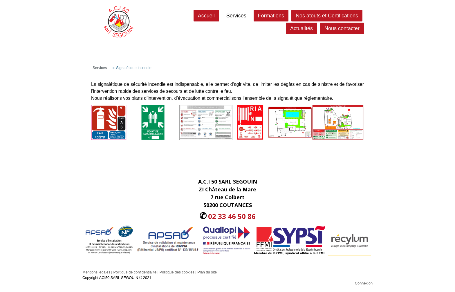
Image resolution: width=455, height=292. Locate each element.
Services (236, 16)
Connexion (364, 283)
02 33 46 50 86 (232, 216)
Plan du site (207, 272)
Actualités (301, 28)
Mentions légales (96, 272)
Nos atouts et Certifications (327, 16)
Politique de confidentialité (134, 272)
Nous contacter (342, 28)
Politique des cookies (177, 272)
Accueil (206, 16)
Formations (271, 16)
